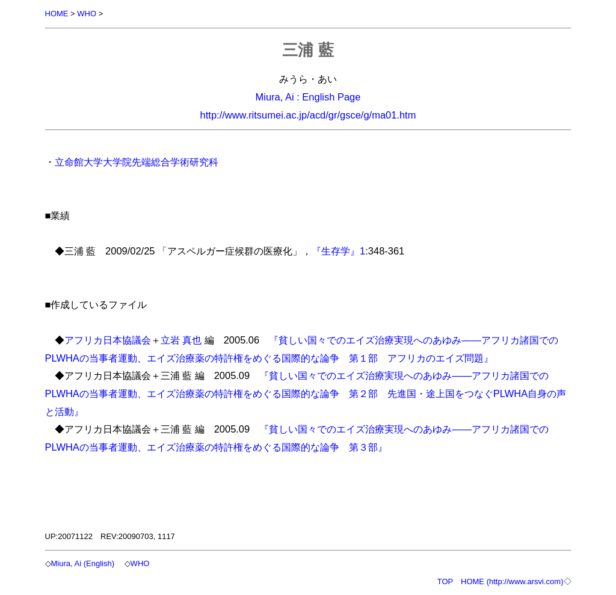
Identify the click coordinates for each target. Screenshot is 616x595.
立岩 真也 (181, 339)
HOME (57, 13)
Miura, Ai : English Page (308, 96)
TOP (445, 581)
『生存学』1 (338, 250)
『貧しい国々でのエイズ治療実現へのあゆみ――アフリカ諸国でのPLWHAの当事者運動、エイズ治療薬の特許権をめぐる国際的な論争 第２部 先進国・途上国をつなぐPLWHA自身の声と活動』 (306, 393)
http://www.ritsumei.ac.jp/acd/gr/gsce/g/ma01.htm (308, 114)
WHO (86, 13)
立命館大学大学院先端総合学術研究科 (136, 161)
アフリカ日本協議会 (107, 339)
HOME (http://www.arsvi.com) (512, 581)
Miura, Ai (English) (82, 563)
